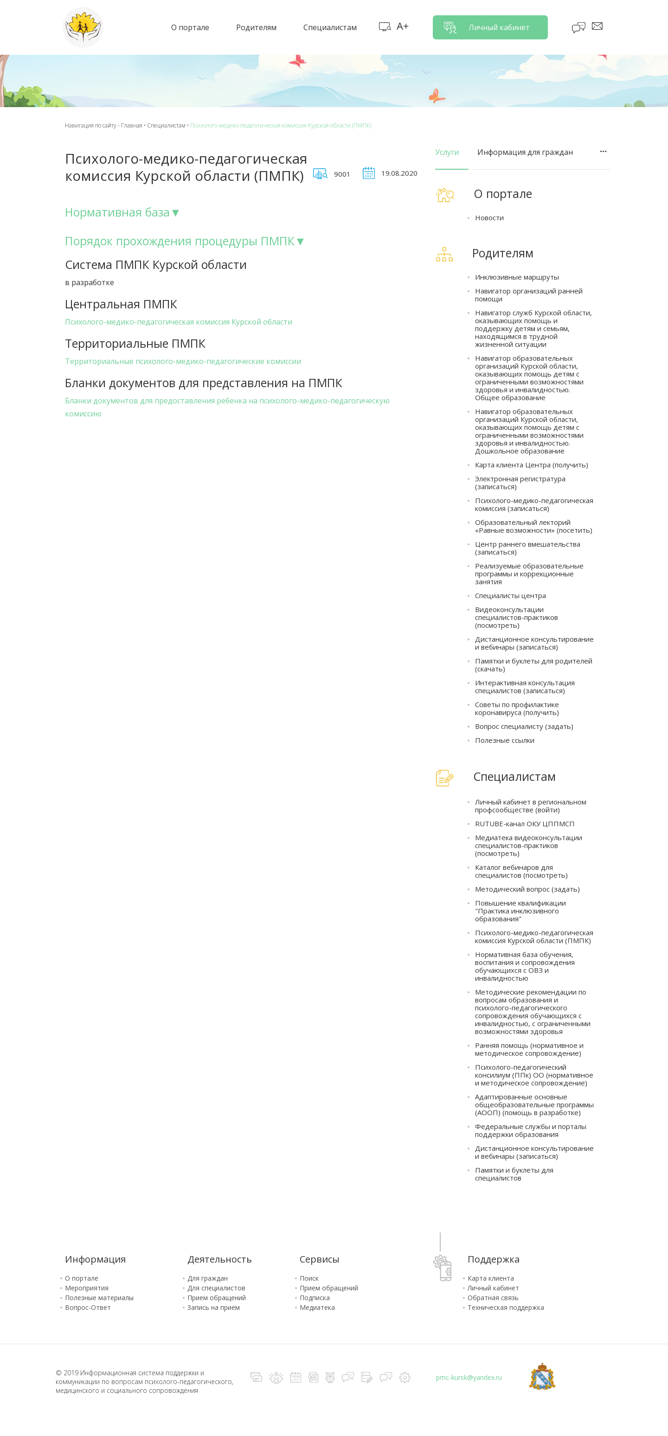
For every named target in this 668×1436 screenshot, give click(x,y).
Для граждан (207, 1278)
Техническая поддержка (506, 1307)
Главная (131, 125)
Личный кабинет (499, 27)
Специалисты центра (510, 596)
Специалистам (166, 125)
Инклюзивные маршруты (517, 277)
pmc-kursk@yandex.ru (469, 1377)
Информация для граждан (525, 152)
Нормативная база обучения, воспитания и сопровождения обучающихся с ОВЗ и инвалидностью (525, 966)
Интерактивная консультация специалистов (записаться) (525, 687)
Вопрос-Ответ (88, 1307)
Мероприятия (87, 1287)
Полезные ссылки (504, 740)
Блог (579, 28)
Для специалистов (216, 1287)
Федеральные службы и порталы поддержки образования (530, 1130)
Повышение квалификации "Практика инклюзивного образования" (520, 911)
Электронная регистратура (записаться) (520, 483)
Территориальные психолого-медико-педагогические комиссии (183, 361)
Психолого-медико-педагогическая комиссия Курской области (178, 322)
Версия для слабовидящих (403, 26)
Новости (489, 218)
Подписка (315, 1297)
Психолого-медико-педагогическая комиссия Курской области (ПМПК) (534, 937)
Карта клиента (491, 1278)
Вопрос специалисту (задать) (524, 726)
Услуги (447, 152)
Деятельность (219, 1259)
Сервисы (320, 1259)
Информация (95, 1259)
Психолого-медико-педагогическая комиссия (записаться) (534, 504)
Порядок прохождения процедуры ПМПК (180, 241)
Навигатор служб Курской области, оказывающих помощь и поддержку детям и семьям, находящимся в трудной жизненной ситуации (533, 328)
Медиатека (317, 1307)
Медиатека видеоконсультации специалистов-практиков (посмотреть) (528, 845)
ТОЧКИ (603, 152)
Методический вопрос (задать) (527, 889)
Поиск (309, 1278)
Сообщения (598, 26)
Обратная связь (493, 1297)
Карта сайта (385, 26)
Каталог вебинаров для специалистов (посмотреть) (521, 871)
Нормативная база (117, 212)
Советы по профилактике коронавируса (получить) (517, 708)
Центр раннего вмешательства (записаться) (527, 548)
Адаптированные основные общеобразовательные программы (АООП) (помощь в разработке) (534, 1105)
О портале (81, 1278)
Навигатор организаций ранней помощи (529, 295)
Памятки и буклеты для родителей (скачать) (533, 665)
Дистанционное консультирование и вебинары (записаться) (534, 643)
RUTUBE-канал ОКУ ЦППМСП (525, 824)
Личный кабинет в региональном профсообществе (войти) (530, 806)
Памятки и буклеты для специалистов (514, 1174)
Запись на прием (213, 1307)
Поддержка (494, 1259)
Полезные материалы (99, 1297)
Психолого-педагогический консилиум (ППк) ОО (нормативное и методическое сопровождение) (534, 1075)
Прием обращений (216, 1297)
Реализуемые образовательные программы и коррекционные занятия (529, 574)
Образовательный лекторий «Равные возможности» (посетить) (533, 526)
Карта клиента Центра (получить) (531, 465)
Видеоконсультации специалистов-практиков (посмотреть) (516, 617)
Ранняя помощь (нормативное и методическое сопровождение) (529, 1049)
